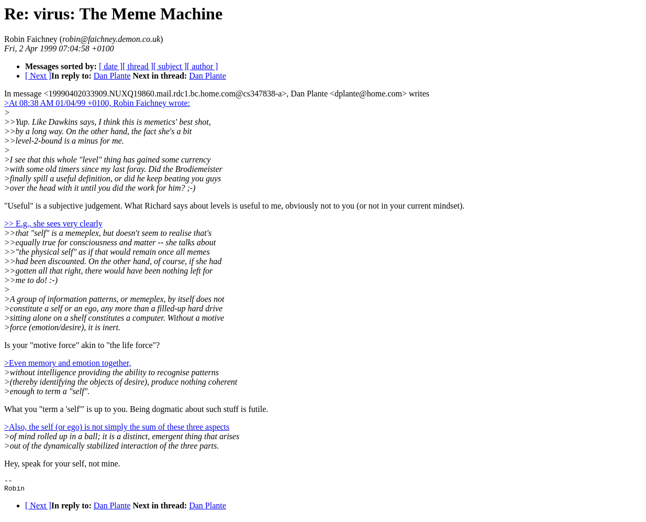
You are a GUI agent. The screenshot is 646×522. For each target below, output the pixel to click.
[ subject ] (170, 66)
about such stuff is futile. (226, 409)
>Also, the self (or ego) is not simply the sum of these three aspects (116, 426)
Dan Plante (112, 75)
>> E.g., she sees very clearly (53, 223)
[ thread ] (137, 66)
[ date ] (110, 66)
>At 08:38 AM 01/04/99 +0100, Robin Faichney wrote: (97, 103)
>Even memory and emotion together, (67, 362)
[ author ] (202, 66)
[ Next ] (38, 75)
